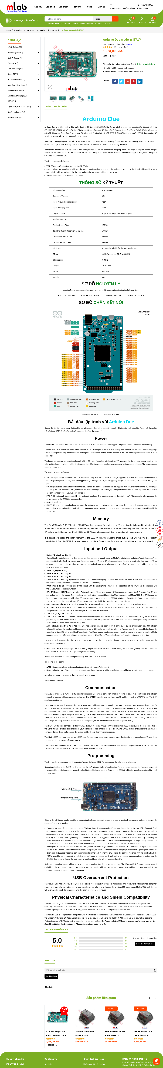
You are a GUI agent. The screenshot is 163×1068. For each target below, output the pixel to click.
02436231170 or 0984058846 (145, 6)
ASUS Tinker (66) (15, 47)
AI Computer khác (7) (16, 80)
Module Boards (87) (16, 90)
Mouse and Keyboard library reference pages (96, 732)
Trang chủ (37, 7)
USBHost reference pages (69, 740)
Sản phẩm (64, 7)
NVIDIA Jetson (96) (15, 58)
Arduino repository (65, 867)
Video (90, 7)
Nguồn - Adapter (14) (16, 112)
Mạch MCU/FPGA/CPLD (25, 30)
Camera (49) (13, 63)
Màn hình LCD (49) (15, 69)
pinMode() (115, 558)
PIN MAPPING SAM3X (54, 680)
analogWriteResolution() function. (62, 589)
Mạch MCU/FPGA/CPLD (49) (19, 107)
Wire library (64, 620)
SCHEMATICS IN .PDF (90, 295)
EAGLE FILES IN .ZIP (66, 295)
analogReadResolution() (78, 632)
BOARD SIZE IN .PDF (136, 295)
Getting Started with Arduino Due (84, 428)
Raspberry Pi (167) (15, 53)
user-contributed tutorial (57, 870)
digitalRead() (139, 558)
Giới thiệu (50, 7)
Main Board (54, 30)
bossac (117, 864)
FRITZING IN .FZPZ (113, 295)
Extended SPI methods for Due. (118, 601)
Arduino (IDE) (54, 431)
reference (121, 762)
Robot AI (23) (13, 74)
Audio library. (90, 651)
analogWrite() (101, 586)
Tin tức (78, 7)
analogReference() (101, 667)
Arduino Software (89, 762)
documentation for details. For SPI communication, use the (71, 748)
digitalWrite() (124, 558)
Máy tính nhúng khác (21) (18, 85)
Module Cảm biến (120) (17, 96)
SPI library (141, 592)
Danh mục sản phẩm (25, 20)
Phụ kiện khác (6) (15, 117)
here (117, 414)
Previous (47, 67)
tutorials (133, 762)
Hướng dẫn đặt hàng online (94, 1064)
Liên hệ (101, 7)
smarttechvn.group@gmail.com (123, 6)
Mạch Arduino (42, 30)
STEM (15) (12, 101)
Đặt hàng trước (109, 56)
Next (96, 67)
